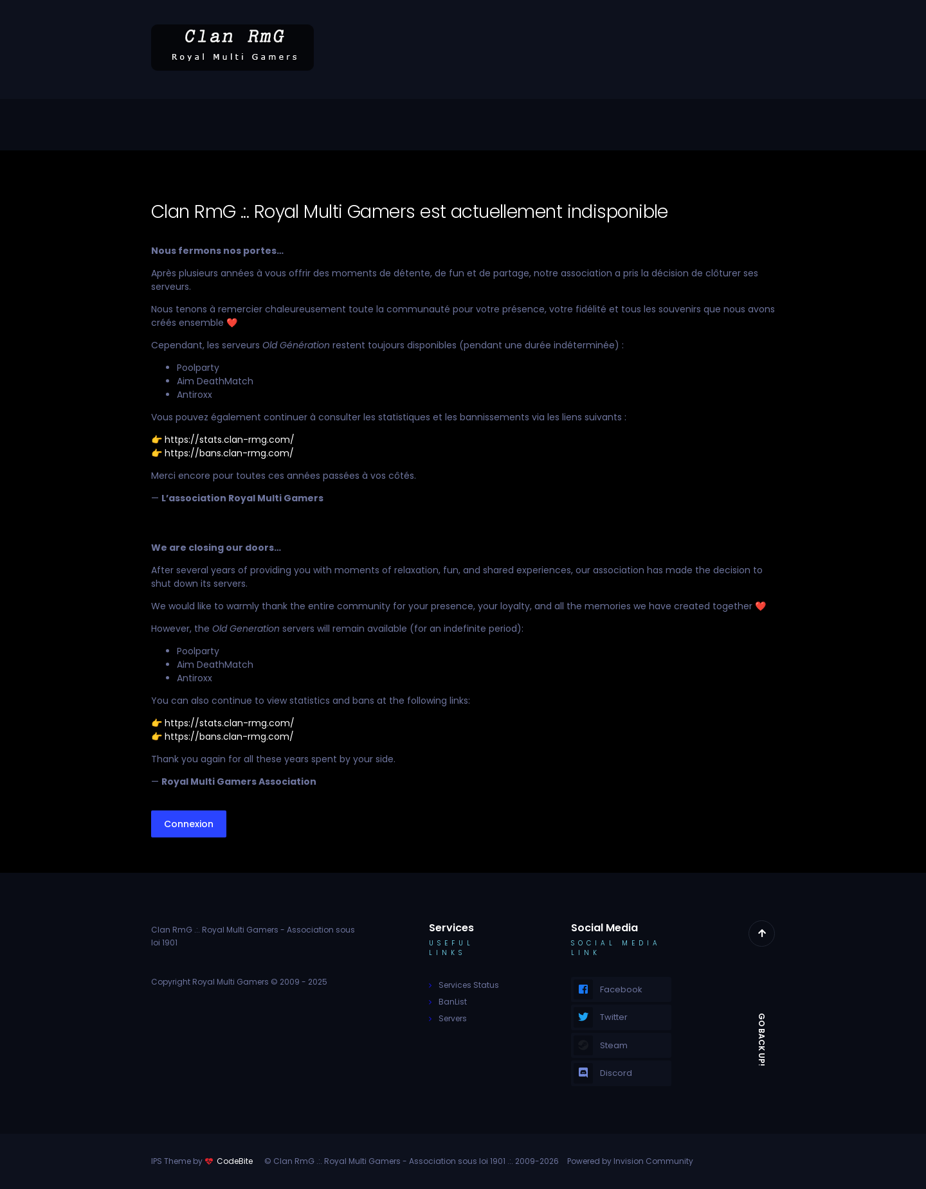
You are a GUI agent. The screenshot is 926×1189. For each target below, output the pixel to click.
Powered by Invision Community (630, 1161)
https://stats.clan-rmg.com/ (230, 439)
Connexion (188, 824)
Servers (453, 1018)
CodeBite (235, 1161)
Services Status (469, 984)
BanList (453, 1001)
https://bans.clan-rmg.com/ (229, 453)
